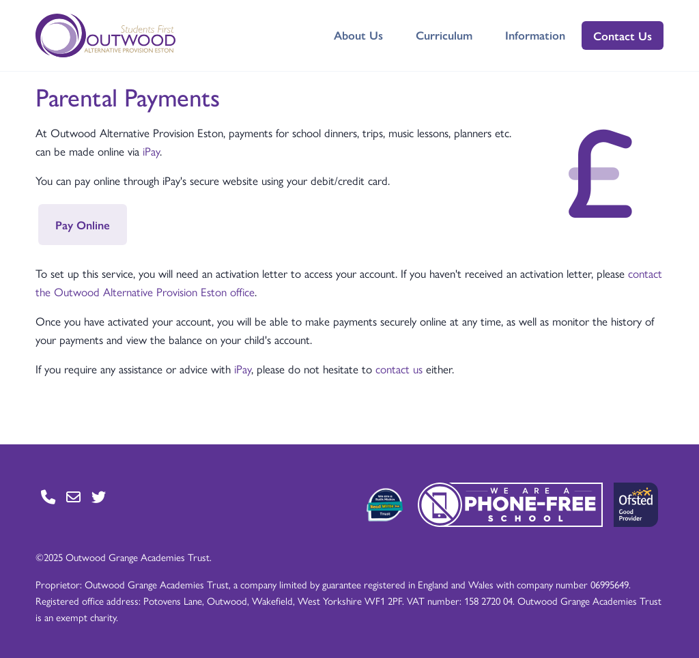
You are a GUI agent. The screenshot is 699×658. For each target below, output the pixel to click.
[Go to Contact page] (48, 496)
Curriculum (444, 35)
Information (535, 35)
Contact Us (622, 35)
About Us (358, 35)
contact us (399, 368)
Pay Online (82, 224)
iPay (151, 151)
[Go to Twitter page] (98, 496)
